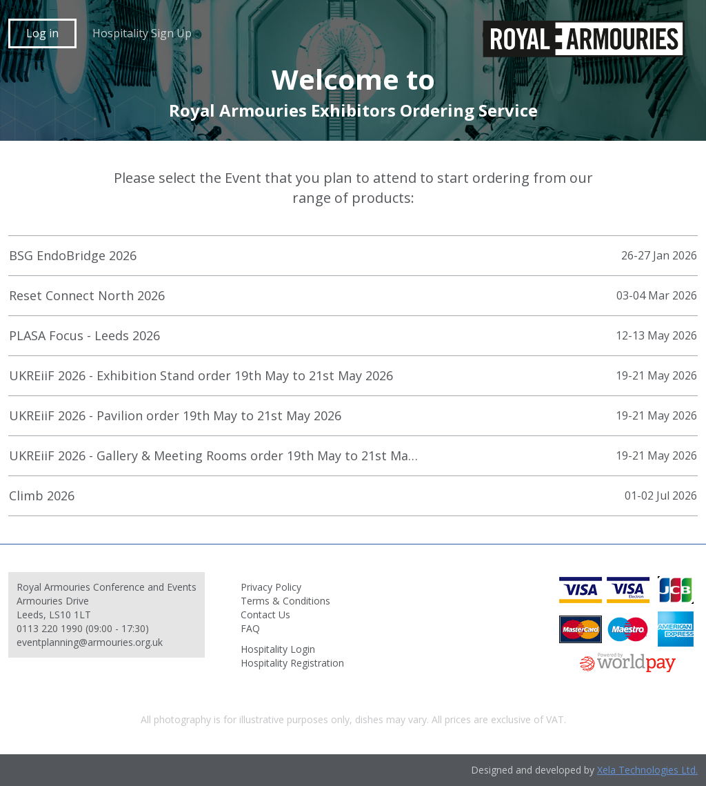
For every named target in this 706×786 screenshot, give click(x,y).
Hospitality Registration (292, 662)
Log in (42, 33)
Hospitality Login (278, 649)
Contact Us (265, 614)
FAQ (250, 628)
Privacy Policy (271, 586)
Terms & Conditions (285, 600)
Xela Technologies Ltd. (647, 769)
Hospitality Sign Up (142, 33)
